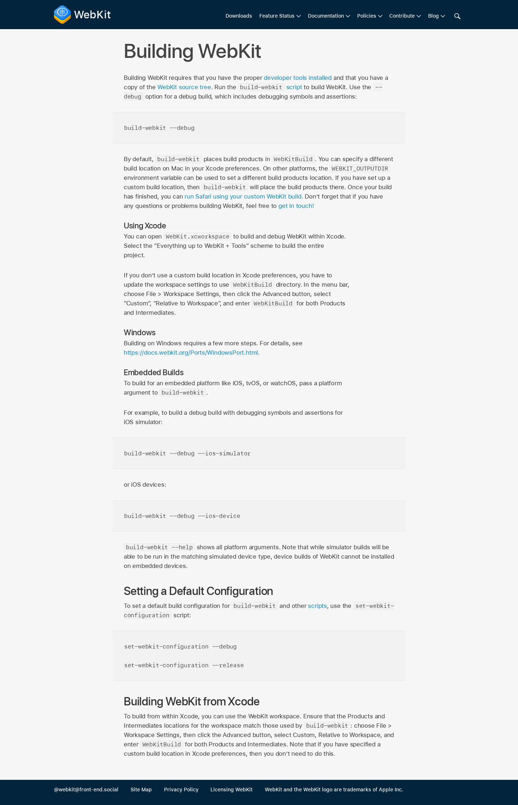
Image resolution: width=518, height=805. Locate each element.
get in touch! (296, 205)
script (294, 87)
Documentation (326, 16)
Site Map (141, 789)
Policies (366, 16)
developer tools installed (298, 77)
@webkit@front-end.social (86, 789)
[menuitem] (280, 16)
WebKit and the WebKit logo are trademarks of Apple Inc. (334, 789)
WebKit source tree (184, 87)
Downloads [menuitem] (239, 16)
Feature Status (277, 16)
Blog (433, 16)
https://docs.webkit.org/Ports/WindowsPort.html (191, 352)
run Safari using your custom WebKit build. (244, 196)
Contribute (402, 16)
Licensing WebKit (231, 789)
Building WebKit (193, 51)
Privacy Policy (181, 789)
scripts (317, 605)
